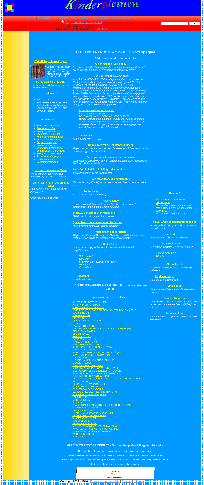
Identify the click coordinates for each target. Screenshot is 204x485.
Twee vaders (43, 99)
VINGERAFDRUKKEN (84, 418)
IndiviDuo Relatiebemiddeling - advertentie (98, 169)
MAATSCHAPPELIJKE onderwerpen (91, 355)
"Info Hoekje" (86, 256)
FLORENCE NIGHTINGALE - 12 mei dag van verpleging (101, 328)
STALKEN (77, 402)
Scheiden (84, 259)
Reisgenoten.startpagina (50, 153)
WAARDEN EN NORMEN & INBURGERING (95, 428)
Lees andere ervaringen (92, 113)
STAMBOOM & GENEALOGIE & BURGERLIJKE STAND (101, 405)
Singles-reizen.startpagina (51, 150)
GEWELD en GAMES (83, 331)
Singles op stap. (164, 276)
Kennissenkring (175, 313)
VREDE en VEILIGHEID (84, 423)
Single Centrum (171, 243)
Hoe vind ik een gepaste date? (172, 213)
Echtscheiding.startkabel (50, 125)
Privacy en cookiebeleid (95, 17)
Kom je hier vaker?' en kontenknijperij (110, 145)
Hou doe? (175, 193)
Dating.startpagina (46, 145)
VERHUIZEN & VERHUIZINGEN (89, 415)
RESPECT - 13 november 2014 (88, 384)
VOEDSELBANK (81, 420)
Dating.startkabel (46, 131)
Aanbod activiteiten (166, 253)
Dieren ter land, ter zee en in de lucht (51, 184)
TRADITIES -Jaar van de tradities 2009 (92, 413)
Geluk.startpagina (46, 159)
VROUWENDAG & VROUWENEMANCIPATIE (96, 426)
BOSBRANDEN (80, 312)
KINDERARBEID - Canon (85, 341)
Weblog (160, 255)
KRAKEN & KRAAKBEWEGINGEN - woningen (96, 352)
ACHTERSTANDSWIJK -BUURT (89, 302)
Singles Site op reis (174, 298)
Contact (102, 28)
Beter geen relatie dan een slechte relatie (111, 157)
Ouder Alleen (110, 244)
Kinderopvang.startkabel (50, 136)
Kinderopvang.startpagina (50, 139)
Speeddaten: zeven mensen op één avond (97, 222)
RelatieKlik (169, 234)
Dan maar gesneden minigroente (110, 179)
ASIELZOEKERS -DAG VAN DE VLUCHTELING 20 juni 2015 (104, 310)
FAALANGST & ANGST (84, 326)
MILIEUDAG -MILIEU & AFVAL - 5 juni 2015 (95, 368)
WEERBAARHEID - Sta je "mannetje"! (92, 431)
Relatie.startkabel (46, 128)
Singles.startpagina (47, 142)
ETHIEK (76, 323)
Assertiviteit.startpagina (49, 156)
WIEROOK (78, 436)
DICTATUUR (78, 318)
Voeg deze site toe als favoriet (81, 22)
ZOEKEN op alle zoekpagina (50, 61)
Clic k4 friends (174, 264)
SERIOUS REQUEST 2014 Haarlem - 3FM (94, 391)
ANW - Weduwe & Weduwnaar (88, 307)
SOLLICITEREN (80, 397)
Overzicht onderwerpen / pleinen (58, 17)
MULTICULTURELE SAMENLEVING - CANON (96, 370)
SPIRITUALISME (81, 399)
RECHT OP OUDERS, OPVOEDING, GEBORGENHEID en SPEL (106, 378)
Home (32, 17)
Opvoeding (85, 267)
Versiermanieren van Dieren (51, 170)
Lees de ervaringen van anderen (96, 110)
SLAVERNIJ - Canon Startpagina (89, 394)
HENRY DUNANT (81, 336)
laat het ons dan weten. (151, 455)
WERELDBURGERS (83, 434)
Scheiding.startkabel (47, 162)
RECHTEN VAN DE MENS (86, 381)
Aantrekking (91, 191)
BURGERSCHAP (81, 315)
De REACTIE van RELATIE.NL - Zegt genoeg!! (104, 116)
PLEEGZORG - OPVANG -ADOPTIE (91, 376)
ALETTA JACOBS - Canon (86, 304)
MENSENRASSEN (82, 362)
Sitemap (139, 481)
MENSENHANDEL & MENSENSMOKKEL (94, 360)
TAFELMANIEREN (82, 410)
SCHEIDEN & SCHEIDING (51, 81)
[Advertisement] (16, 80)
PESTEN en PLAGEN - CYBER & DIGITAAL (95, 373)
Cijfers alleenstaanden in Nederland (94, 213)
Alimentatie (85, 264)
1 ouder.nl (83, 276)
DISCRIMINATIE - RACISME (87, 320)
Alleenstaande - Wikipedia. (110, 63)
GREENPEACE (80, 333)
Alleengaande (111, 200)
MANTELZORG (80, 357)
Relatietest (87, 135)
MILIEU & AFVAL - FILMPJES (87, 365)
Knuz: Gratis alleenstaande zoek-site (174, 222)
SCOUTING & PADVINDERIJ (87, 389)
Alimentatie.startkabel (48, 134)
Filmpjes (51, 93)
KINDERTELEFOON (83, 349)
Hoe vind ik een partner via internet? (175, 205)
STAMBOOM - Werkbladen (86, 407)
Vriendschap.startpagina (50, 148)
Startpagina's (47, 119)
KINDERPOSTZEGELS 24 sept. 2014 (92, 347)
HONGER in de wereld (84, 339)
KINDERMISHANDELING (85, 344)
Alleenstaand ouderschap (111, 231)
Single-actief (175, 286)
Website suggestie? (124, 17)
